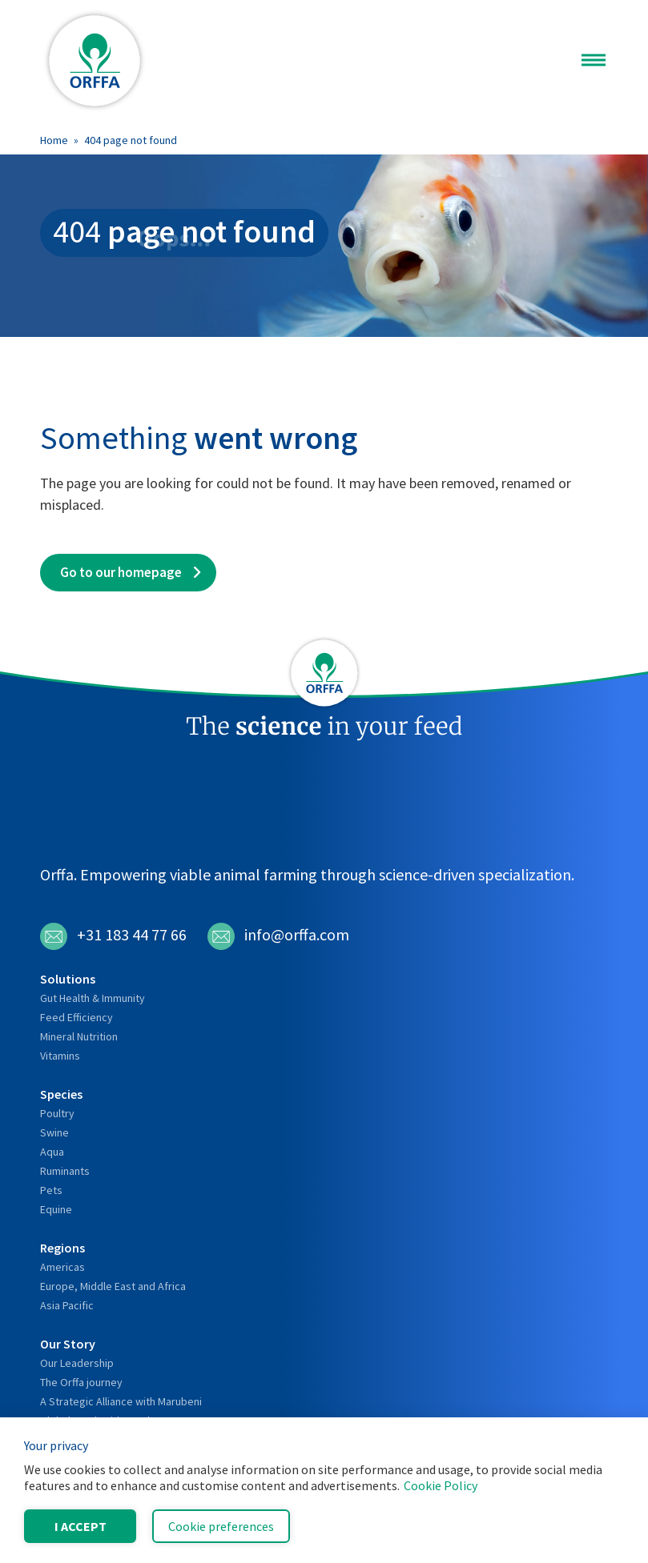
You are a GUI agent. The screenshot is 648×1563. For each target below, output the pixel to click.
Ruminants (65, 1171)
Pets (51, 1190)
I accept (80, 1526)
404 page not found (130, 140)
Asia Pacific (67, 1305)
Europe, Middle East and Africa (113, 1286)
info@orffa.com (278, 936)
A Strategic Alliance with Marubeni (121, 1401)
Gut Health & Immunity (92, 998)
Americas (62, 1267)
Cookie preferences (221, 1526)
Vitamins (60, 1055)
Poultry (57, 1113)
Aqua (52, 1151)
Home (54, 140)
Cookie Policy (440, 1485)
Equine (56, 1209)
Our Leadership (77, 1363)
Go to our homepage (121, 572)
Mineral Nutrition (79, 1036)
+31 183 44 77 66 (113, 936)
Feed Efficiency (76, 1017)
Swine (54, 1132)
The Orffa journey (81, 1382)
